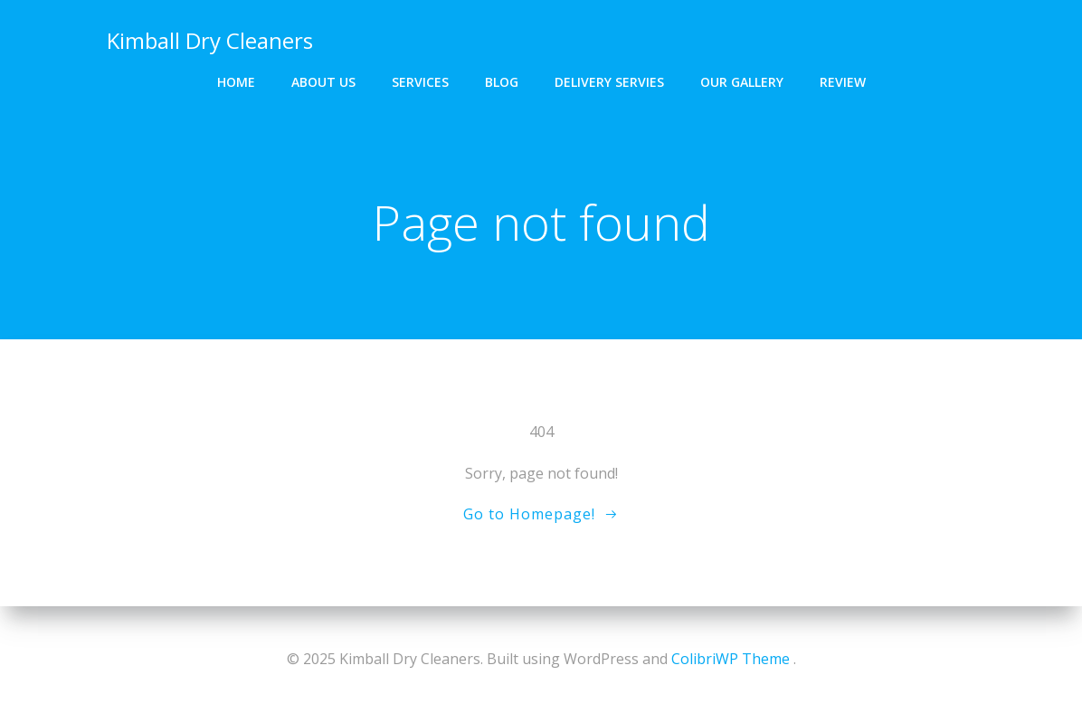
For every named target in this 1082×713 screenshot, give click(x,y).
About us (323, 81)
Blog (501, 81)
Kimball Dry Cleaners (210, 40)
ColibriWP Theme (730, 659)
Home (236, 81)
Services (420, 81)
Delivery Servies (609, 81)
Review (843, 81)
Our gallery (741, 81)
